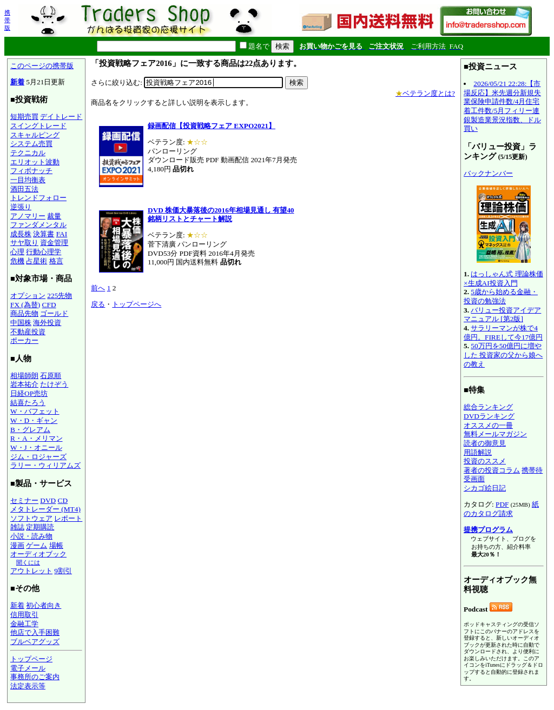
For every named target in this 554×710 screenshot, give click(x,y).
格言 (56, 261)
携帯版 (7, 20)
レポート (68, 518)
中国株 (20, 322)
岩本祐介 (24, 384)
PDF (502, 504)
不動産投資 (27, 332)
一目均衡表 (27, 180)
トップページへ (136, 304)
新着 (17, 82)
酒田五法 (24, 189)
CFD (49, 305)
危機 (17, 261)
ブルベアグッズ (35, 642)
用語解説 (478, 452)
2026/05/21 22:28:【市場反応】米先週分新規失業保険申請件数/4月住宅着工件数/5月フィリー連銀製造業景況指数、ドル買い (502, 105)
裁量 (54, 216)
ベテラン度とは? (425, 93)
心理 (17, 252)
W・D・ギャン (33, 420)
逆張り (20, 207)
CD (63, 500)
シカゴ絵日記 (485, 488)
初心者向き (43, 605)
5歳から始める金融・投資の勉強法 (501, 296)
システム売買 (31, 144)
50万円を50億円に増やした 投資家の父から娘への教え (503, 355)
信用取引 (24, 615)
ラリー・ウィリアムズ (45, 465)
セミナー (24, 500)
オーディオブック (38, 554)
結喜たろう (27, 403)
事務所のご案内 (35, 677)
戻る (98, 304)
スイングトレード (38, 126)
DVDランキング (489, 416)
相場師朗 (24, 375)
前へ (98, 288)
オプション (27, 295)
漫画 (17, 545)
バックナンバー (488, 173)
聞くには (28, 562)
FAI (62, 234)
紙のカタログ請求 (501, 508)
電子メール (27, 668)
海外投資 (47, 322)
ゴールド (54, 313)
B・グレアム (30, 430)
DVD (48, 500)
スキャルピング (35, 135)
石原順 (50, 375)
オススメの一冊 (488, 425)
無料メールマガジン (495, 434)
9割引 (63, 571)
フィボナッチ (31, 171)
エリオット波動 (35, 162)
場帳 (56, 545)
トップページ (31, 659)
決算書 (43, 234)
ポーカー (24, 340)
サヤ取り (24, 242)
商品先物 (24, 313)
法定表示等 (27, 686)
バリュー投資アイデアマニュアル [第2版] (502, 314)
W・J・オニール (36, 447)
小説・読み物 (31, 536)
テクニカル (27, 153)
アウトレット (31, 571)
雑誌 (17, 527)
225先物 (59, 295)
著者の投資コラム (492, 470)
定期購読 (40, 527)
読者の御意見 (485, 443)
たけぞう (54, 384)
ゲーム (36, 545)
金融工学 (24, 624)
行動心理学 (43, 252)
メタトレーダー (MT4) (45, 509)
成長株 (20, 234)
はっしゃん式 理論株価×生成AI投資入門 (503, 278)
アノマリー (27, 216)
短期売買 (24, 116)
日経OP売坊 (29, 393)
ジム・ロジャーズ (38, 457)
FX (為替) (25, 305)
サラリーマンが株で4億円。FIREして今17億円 (503, 332)
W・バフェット (35, 411)
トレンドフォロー (38, 198)
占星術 (36, 261)
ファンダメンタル (38, 225)
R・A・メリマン (36, 438)
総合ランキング (488, 407)
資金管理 (54, 242)
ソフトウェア (31, 518)
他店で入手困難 (35, 632)
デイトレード (61, 116)
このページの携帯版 (42, 66)
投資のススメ (485, 461)
